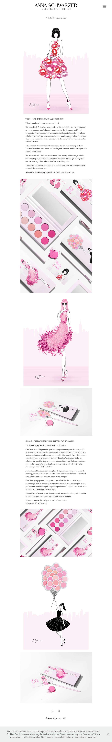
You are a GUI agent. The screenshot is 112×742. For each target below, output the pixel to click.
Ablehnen (92, 737)
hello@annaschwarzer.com (63, 172)
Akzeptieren (80, 737)
